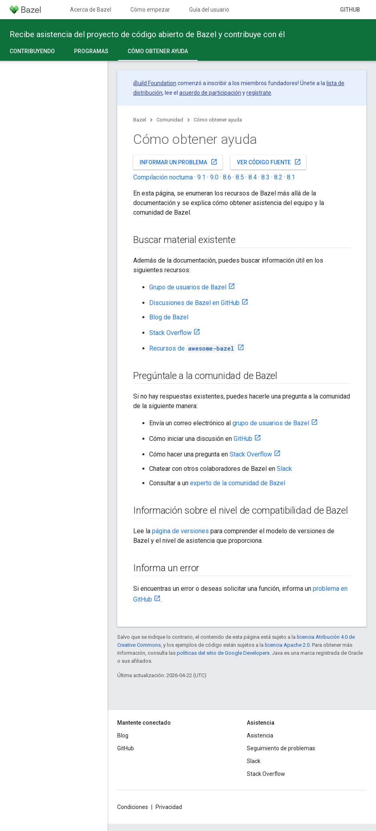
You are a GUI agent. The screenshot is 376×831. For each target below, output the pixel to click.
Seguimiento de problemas (281, 748)
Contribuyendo (32, 51)
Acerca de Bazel (90, 9)
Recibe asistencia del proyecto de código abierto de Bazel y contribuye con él (147, 34)
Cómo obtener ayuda (218, 120)
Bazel (139, 120)
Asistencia (260, 735)
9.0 (214, 177)
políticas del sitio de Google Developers (223, 653)
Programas (91, 51)
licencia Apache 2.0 (287, 645)
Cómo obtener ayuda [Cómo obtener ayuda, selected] (158, 51)
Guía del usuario (209, 9)
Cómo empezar (150, 9)
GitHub (350, 9)
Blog (122, 735)
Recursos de (192, 348)
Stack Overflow (170, 333)
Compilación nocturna (163, 177)
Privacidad (169, 807)
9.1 (201, 177)
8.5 (240, 177)
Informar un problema (179, 161)
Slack (284, 468)
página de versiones (180, 531)
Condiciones (132, 807)
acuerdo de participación (210, 93)
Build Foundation (155, 83)
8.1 (291, 177)
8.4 (252, 177)
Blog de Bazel (168, 317)
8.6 (227, 177)
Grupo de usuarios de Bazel (187, 287)
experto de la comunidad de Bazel (237, 483)
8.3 (265, 177)
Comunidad (169, 120)
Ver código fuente (269, 161)
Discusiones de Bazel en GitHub (194, 303)
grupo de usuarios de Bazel (270, 423)
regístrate (258, 93)
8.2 (278, 177)
